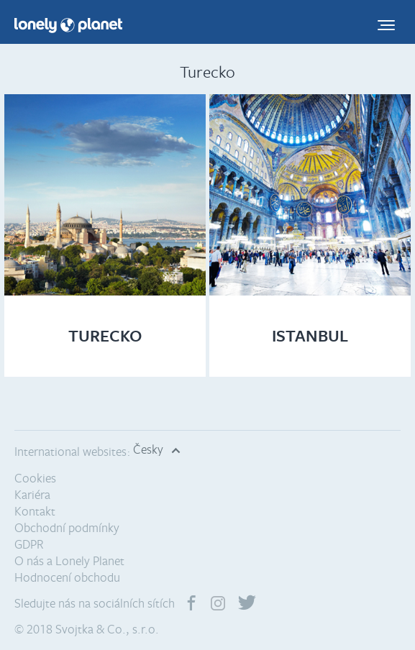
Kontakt (34, 511)
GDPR (29, 544)
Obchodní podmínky (66, 527)
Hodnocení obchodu (67, 577)
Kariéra (32, 494)
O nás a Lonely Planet (69, 560)
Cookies (35, 478)
